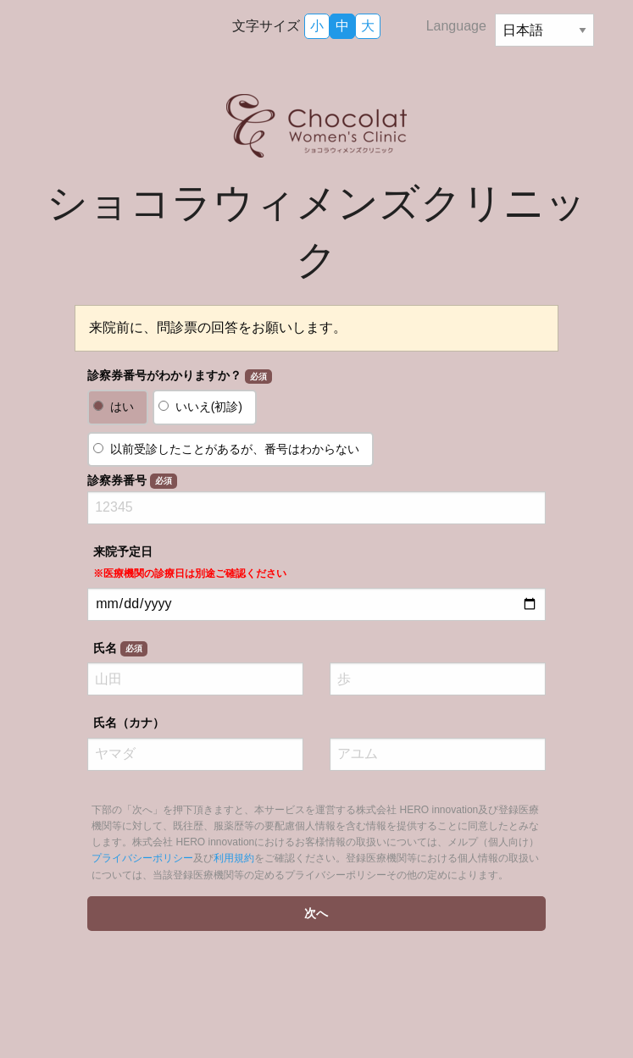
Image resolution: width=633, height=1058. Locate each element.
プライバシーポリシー (142, 858)
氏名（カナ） (128, 722)
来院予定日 (189, 562)
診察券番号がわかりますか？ (179, 376)
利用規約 (234, 858)
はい (122, 406)
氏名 (120, 648)
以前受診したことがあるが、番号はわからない (234, 449)
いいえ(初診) (208, 406)
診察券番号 (131, 481)
